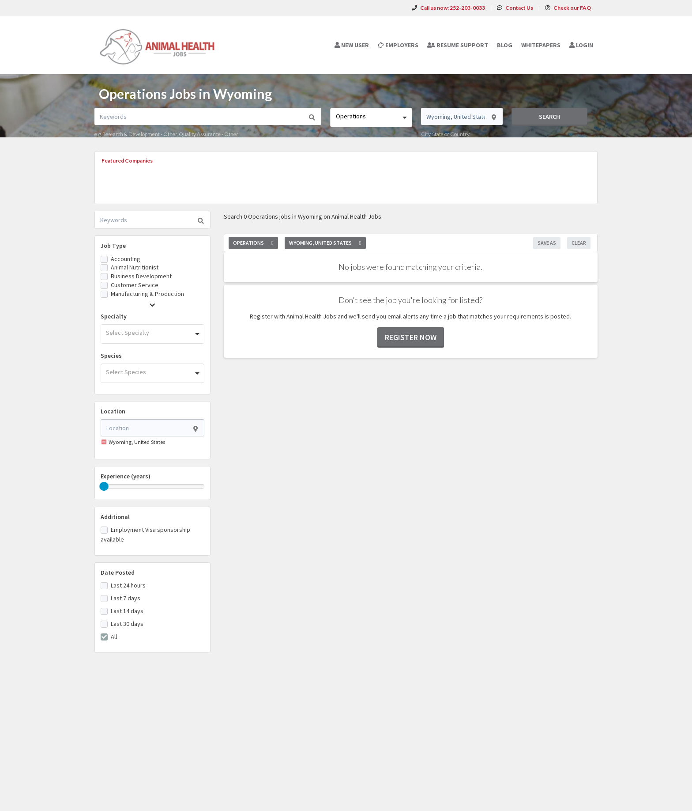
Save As (547, 242)
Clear (579, 242)
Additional (115, 517)
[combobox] (371, 117)
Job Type (113, 246)
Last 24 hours (128, 585)
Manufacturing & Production (147, 294)
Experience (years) (125, 476)
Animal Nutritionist (134, 267)
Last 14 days (127, 611)
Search (549, 117)
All (114, 636)
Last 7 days (125, 598)
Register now (410, 337)
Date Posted (118, 572)
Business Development (141, 276)
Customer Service (134, 285)
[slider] (104, 486)
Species (111, 356)
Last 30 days (127, 624)
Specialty (114, 316)
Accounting (125, 259)
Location (113, 411)
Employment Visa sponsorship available (145, 534)
